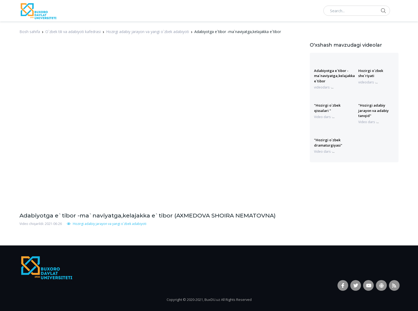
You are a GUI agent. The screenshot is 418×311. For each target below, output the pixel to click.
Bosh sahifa (29, 31)
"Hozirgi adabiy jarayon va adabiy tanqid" (373, 110)
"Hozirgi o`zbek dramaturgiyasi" (328, 142)
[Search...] (356, 11)
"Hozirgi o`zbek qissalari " (327, 108)
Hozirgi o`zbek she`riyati (370, 73)
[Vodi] (38, 10)
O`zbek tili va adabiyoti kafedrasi (73, 31)
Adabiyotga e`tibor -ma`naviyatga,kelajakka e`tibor (334, 75)
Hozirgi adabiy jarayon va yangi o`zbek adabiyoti (147, 31)
